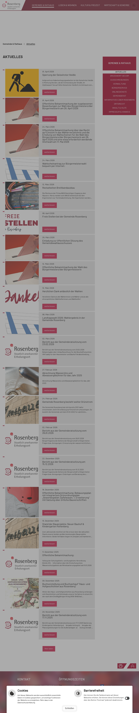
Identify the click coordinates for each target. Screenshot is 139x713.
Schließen (69, 708)
